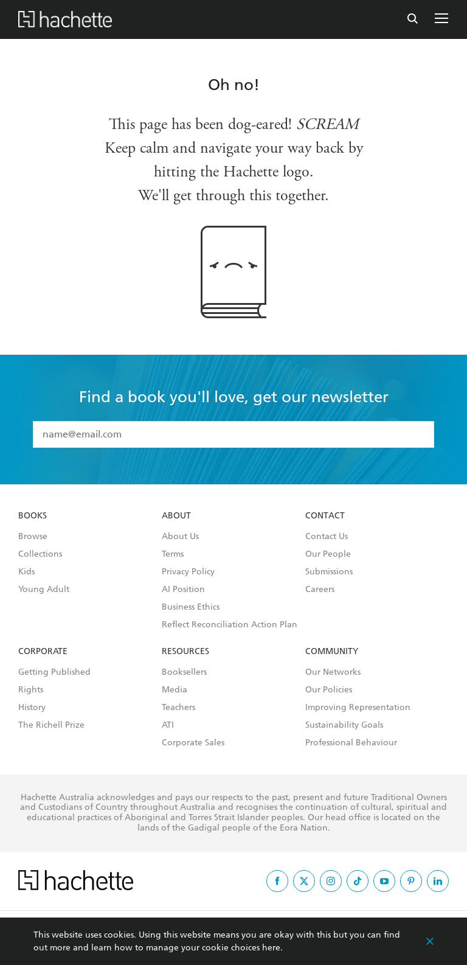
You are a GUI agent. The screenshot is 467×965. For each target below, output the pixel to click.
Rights (30, 690)
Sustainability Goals (344, 725)
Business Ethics (191, 607)
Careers (319, 589)
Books (32, 516)
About (176, 516)
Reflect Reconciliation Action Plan (229, 625)
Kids (26, 572)
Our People (328, 554)
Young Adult (43, 589)
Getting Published (54, 672)
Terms (173, 554)
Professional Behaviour (351, 743)
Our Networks (333, 672)
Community (331, 651)
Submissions (329, 572)
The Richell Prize (51, 725)
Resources (185, 651)
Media (174, 690)
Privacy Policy (188, 572)
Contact (325, 516)
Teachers (178, 707)
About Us (180, 536)
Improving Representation (357, 707)
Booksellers (184, 672)
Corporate (42, 651)
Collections (40, 554)
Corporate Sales (193, 743)
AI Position (183, 589)
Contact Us (326, 536)
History (32, 707)
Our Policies (328, 690)
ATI (168, 725)
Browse (32, 536)
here (271, 947)
